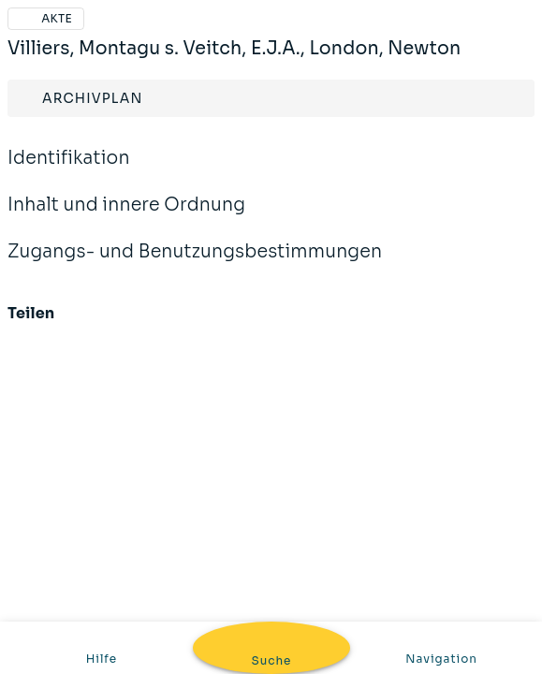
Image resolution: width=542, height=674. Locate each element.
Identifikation (68, 170)
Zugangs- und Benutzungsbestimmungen (194, 264)
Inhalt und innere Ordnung (126, 217)
